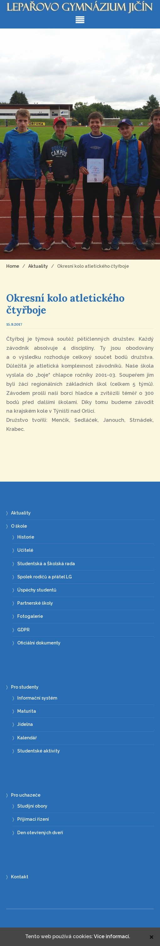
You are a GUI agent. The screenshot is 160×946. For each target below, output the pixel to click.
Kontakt (19, 876)
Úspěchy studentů (36, 589)
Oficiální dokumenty (39, 642)
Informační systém (37, 697)
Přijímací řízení (33, 819)
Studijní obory (32, 806)
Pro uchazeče (25, 795)
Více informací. (112, 936)
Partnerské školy (35, 603)
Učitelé (25, 550)
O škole (19, 526)
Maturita (26, 711)
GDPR (23, 629)
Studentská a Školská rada (46, 563)
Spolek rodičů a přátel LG (44, 576)
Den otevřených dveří (40, 832)
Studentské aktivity (38, 750)
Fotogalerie (30, 616)
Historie (25, 537)
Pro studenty (25, 687)
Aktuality (21, 512)
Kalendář (27, 737)
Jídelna (25, 724)
